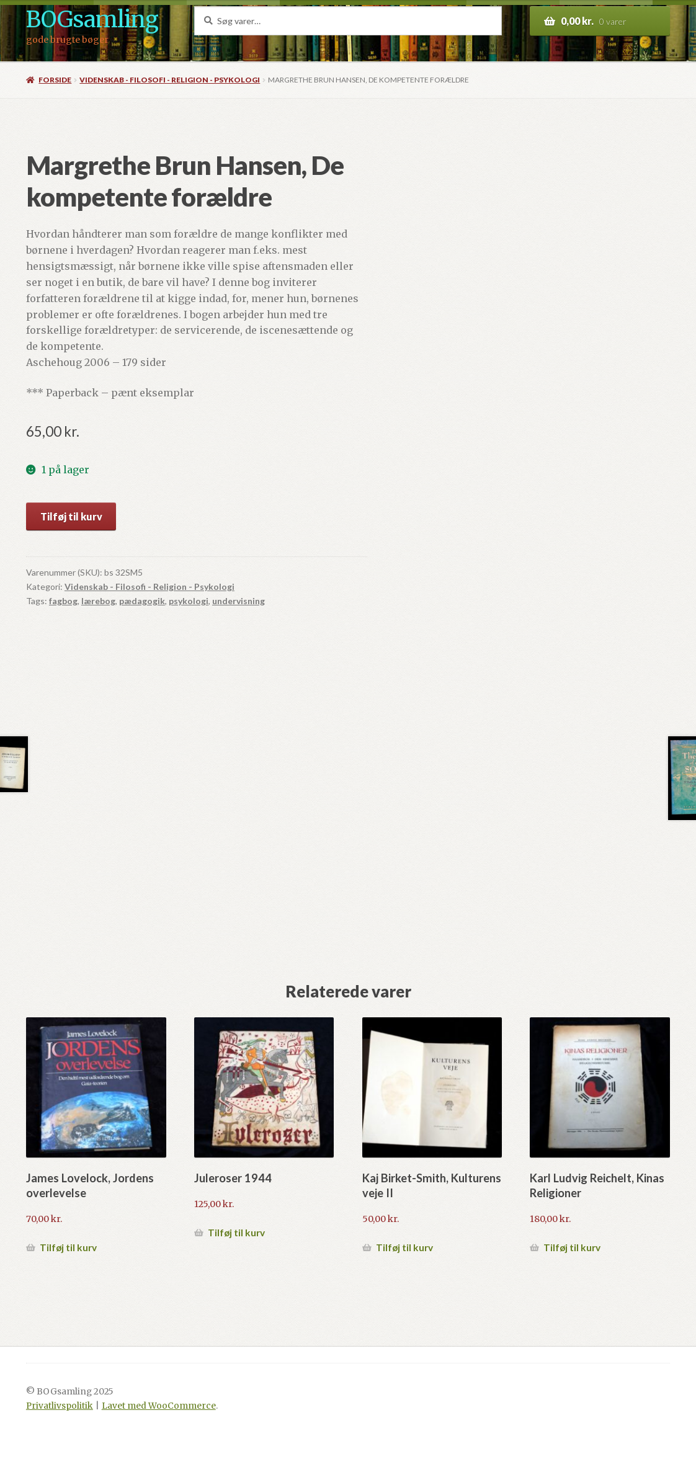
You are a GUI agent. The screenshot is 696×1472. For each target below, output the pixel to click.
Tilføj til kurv (71, 516)
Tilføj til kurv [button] (68, 1247)
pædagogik (142, 600)
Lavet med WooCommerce (159, 1406)
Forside (54, 79)
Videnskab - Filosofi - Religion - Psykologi (169, 79)
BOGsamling (92, 19)
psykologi (188, 600)
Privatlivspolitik (59, 1406)
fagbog (63, 600)
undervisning (238, 600)
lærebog (98, 600)
